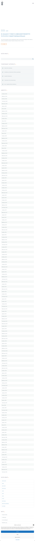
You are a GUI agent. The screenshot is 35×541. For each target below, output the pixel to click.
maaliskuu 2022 (4, 153)
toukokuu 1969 (4, 427)
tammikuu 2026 (4, 101)
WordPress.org (4, 522)
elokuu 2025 (4, 108)
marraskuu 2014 (4, 266)
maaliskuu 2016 (4, 239)
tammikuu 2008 (4, 350)
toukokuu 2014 (4, 274)
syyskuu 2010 (4, 313)
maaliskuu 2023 (4, 138)
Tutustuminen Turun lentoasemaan (10, 80)
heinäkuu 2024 (4, 123)
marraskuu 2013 (4, 281)
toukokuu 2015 (4, 254)
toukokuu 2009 (4, 331)
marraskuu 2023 (4, 128)
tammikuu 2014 (4, 279)
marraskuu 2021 (4, 155)
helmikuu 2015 (4, 261)
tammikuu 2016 (4, 244)
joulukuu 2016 (4, 227)
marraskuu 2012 (4, 289)
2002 (3, 483)
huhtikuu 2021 (4, 160)
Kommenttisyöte (5, 520)
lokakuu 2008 (4, 341)
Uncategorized (5, 503)
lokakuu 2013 (4, 284)
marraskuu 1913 (4, 469)
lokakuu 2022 (4, 145)
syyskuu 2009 (4, 328)
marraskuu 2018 (4, 192)
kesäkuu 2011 (4, 301)
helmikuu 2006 (4, 383)
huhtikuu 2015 (4, 257)
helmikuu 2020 (4, 173)
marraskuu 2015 (4, 249)
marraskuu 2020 (4, 163)
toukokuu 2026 (4, 93)
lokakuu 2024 (4, 118)
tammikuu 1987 (4, 402)
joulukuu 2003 (4, 392)
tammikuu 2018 (4, 207)
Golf (3, 498)
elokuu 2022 (4, 148)
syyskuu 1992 (4, 400)
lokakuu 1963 (4, 432)
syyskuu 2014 (4, 271)
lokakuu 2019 (4, 177)
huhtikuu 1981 (4, 415)
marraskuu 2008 (4, 338)
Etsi (33, 59)
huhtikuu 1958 (4, 434)
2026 (3, 496)
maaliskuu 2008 (4, 348)
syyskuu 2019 (4, 180)
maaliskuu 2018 (4, 205)
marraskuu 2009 (4, 323)
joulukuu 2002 (4, 395)
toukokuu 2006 (4, 378)
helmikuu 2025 (4, 113)
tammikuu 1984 (4, 410)
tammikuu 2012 (4, 296)
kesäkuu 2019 (4, 182)
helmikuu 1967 (4, 430)
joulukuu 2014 (4, 264)
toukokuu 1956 (4, 439)
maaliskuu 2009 (4, 333)
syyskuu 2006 (4, 373)
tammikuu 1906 (4, 472)
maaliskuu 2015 (4, 259)
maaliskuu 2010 (4, 318)
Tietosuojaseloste (17, 539)
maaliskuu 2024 (4, 126)
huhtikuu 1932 (4, 459)
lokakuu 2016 (4, 232)
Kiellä (17, 534)
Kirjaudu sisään (4, 514)
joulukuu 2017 (4, 210)
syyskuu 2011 (4, 299)
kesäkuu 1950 (4, 447)
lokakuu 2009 (4, 326)
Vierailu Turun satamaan (8, 68)
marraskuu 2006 (4, 368)
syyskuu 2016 (4, 234)
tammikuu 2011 (4, 306)
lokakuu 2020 (4, 165)
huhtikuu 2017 (4, 219)
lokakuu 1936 (4, 454)
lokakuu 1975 (4, 422)
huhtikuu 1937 (4, 452)
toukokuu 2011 (4, 303)
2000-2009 (4, 480)
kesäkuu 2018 (4, 200)
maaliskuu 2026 (4, 96)
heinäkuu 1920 (4, 464)
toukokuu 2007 (4, 358)
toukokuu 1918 (4, 467)
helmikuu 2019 (4, 190)
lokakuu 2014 (4, 269)
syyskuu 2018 (4, 197)
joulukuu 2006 (4, 365)
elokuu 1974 (4, 425)
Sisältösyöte (4, 517)
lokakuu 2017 (4, 215)
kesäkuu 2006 (4, 375)
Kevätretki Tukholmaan (8, 76)
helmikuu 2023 (4, 140)
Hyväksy (17, 531)
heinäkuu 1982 (4, 412)
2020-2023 (4, 488)
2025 (3, 493)
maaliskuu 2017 (4, 222)
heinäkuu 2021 (4, 158)
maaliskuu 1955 (4, 442)
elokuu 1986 (4, 405)
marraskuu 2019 (4, 175)
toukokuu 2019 (4, 185)
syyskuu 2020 (4, 168)
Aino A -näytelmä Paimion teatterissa (10, 84)
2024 (3, 491)
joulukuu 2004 (4, 390)
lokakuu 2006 (4, 370)
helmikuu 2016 (4, 242)
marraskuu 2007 (4, 353)
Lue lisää (3, 44)
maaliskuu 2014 (4, 276)
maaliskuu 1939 (4, 449)
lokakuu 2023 (4, 130)
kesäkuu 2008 (4, 346)
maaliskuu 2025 (4, 111)
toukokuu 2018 (4, 202)
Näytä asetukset (17, 537)
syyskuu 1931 (4, 462)
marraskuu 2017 (4, 212)
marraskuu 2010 (4, 308)
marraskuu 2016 (4, 229)
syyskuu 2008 (4, 343)
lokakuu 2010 (4, 311)
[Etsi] (17, 59)
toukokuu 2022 (4, 150)
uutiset (7, 30)
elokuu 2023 (4, 133)
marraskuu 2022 (4, 143)
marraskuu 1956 (4, 437)
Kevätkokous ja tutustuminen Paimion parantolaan (12, 72)
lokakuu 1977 (4, 420)
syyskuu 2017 (4, 217)
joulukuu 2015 (4, 247)
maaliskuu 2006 (4, 380)
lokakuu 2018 (4, 195)
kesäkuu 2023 (4, 135)
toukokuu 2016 (4, 237)
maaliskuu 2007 (4, 360)
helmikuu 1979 (4, 417)
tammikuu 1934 (4, 457)
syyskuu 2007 (4, 355)
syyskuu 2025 (4, 106)
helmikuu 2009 (4, 336)
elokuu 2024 (4, 121)
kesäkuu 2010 (4, 316)
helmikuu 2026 (4, 98)
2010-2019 (3, 30)
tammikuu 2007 (4, 363)
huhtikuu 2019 (4, 187)
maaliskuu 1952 (4, 444)
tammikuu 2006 (4, 385)
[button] (33, 524)
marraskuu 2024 (4, 116)
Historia (4, 501)
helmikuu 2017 (4, 224)
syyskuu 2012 (4, 291)
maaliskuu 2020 (4, 170)
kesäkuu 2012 (4, 294)
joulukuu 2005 (4, 388)
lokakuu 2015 (4, 252)
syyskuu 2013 (4, 286)
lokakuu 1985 (4, 407)
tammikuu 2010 (4, 321)
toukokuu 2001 (4, 397)
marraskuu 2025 (4, 103)
